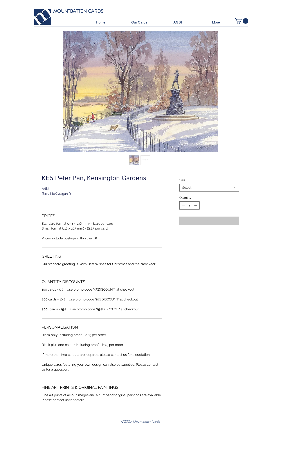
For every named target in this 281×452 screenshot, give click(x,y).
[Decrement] (183, 205)
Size (182, 180)
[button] (139, 22)
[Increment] (196, 205)
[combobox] (209, 188)
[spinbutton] (189, 205)
